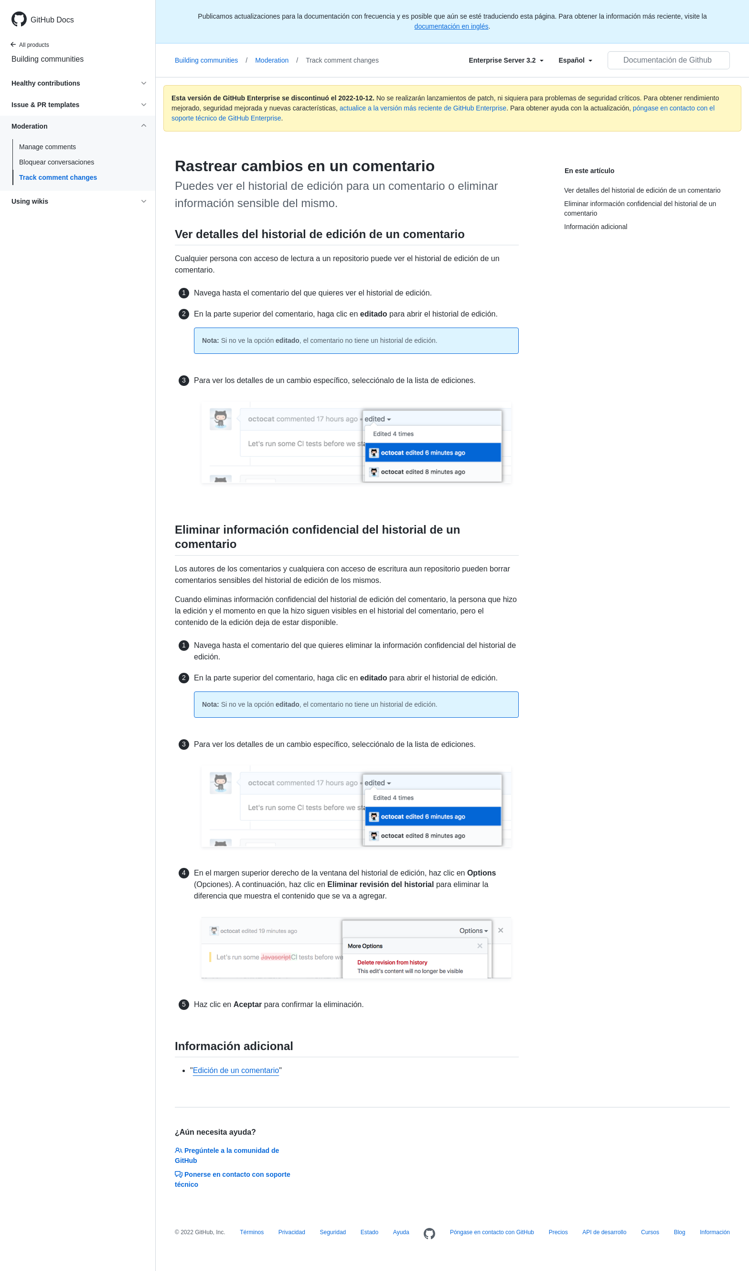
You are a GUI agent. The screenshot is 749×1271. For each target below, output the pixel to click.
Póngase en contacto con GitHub (492, 1232)
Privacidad (291, 1232)
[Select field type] (506, 60)
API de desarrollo (604, 1232)
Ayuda (401, 1232)
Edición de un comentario (236, 1070)
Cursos (650, 1232)
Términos (252, 1232)
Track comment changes (58, 177)
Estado (369, 1232)
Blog (679, 1232)
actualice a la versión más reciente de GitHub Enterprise (423, 108)
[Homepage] (429, 1234)
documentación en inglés (452, 26)
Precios (558, 1232)
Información (715, 1232)
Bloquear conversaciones (56, 162)
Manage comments (47, 147)
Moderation (276, 60)
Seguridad (333, 1232)
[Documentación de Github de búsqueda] (669, 60)
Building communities (47, 59)
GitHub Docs (52, 20)
